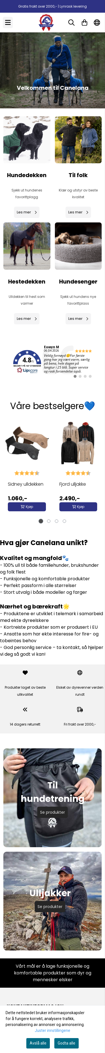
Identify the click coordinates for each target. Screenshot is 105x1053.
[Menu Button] (8, 22)
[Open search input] (71, 22)
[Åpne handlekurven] (85, 22)
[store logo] (46, 22)
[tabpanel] (26, 469)
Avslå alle (38, 1043)
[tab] (40, 521)
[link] (52, 361)
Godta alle (66, 1043)
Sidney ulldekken (25, 484)
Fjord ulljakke (72, 484)
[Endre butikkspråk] (97, 22)
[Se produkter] (26, 140)
